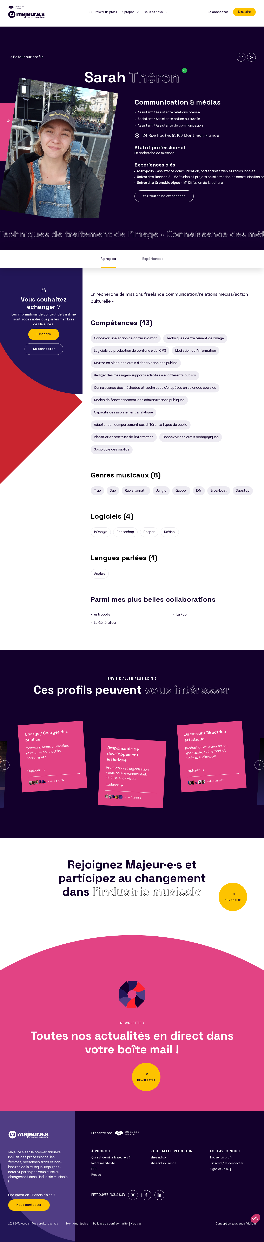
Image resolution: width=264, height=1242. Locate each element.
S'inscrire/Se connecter (226, 1163)
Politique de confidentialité (110, 1224)
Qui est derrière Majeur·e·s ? (111, 1157)
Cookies (136, 1224)
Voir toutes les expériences (164, 196)
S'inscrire (244, 11)
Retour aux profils (26, 57)
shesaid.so (158, 1157)
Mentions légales (77, 1224)
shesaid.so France (163, 1163)
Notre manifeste (103, 1163)
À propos (108, 259)
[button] (4, 765)
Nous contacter (28, 1205)
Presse (96, 1174)
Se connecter (217, 12)
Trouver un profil (221, 1157)
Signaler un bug (220, 1169)
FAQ (94, 1169)
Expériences (153, 259)
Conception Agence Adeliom (236, 1224)
